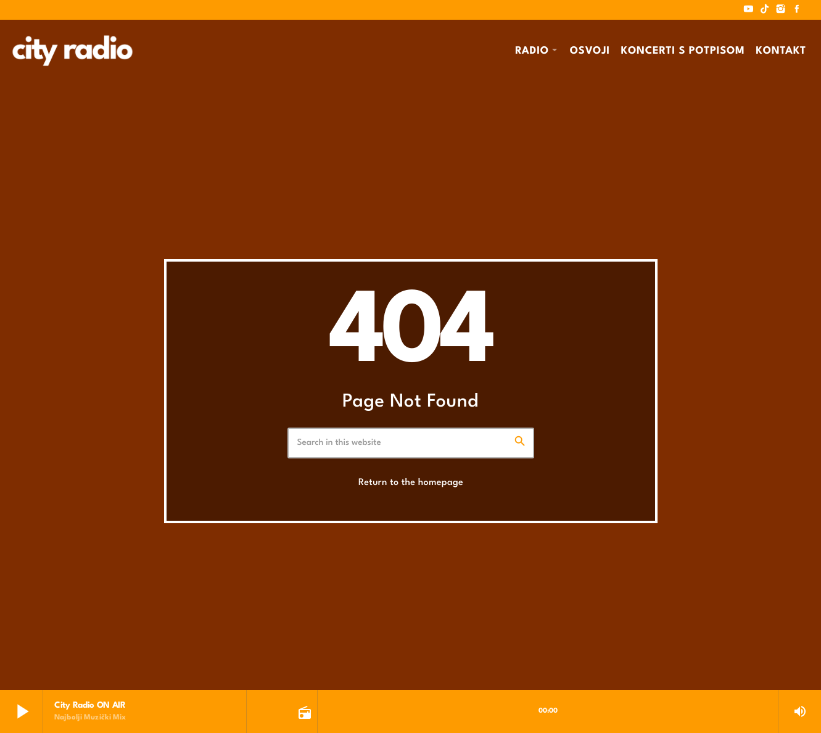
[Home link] (72, 50)
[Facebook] (797, 10)
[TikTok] (765, 10)
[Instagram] (781, 10)
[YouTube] (749, 10)
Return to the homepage (410, 482)
